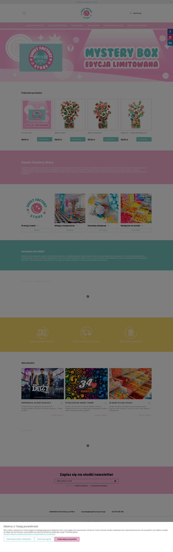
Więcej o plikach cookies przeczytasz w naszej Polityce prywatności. (29, 534)
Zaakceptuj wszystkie (67, 539)
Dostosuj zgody (44, 539)
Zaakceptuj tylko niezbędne (18, 539)
